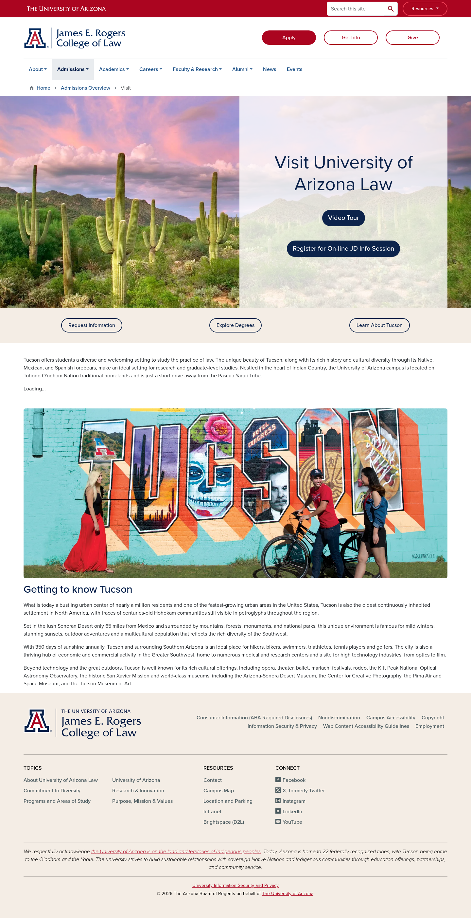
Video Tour (343, 218)
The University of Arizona (287, 893)
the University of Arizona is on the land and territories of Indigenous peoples (176, 851)
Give (413, 37)
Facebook (294, 780)
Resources (423, 8)
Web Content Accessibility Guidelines (366, 726)
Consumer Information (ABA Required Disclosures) (254, 717)
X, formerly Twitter (304, 790)
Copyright (433, 717)
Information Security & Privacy (282, 726)
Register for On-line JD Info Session (343, 249)
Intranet (212, 811)
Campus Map (218, 790)
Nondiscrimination (339, 717)
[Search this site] (355, 9)
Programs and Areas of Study (57, 801)
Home (43, 88)
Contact (212, 780)
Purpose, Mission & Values (142, 801)
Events (295, 69)
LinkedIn (292, 811)
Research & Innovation (138, 790)
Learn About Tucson (380, 325)
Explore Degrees (235, 325)
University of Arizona (136, 780)
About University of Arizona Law (61, 780)
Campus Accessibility (390, 717)
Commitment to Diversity (52, 790)
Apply (289, 37)
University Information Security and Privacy (235, 885)
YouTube (292, 822)
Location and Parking (228, 801)
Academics (112, 69)
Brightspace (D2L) (223, 822)
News (269, 69)
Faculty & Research (195, 69)
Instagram (294, 801)
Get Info (351, 37)
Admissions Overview (85, 88)
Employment (429, 726)
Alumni (240, 69)
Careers (148, 69)
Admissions (71, 69)
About (36, 69)
